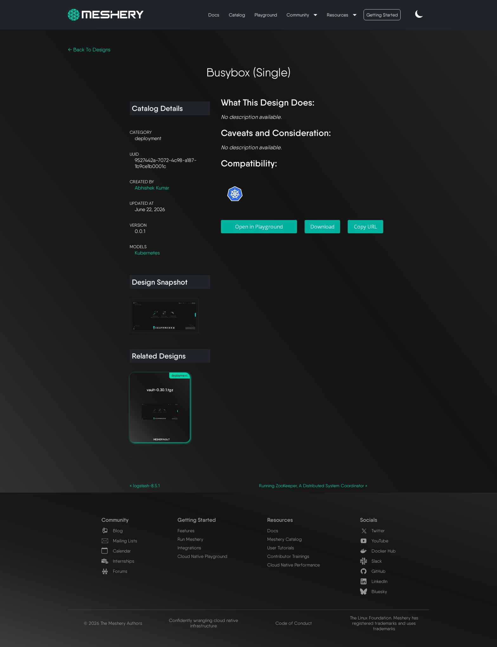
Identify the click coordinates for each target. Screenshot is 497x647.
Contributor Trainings (288, 556)
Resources (338, 14)
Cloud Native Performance (293, 564)
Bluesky (373, 591)
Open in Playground (259, 226)
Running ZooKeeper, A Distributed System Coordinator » (313, 485)
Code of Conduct (293, 623)
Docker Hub (378, 550)
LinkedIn (373, 581)
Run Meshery (190, 539)
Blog (112, 530)
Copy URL (365, 226)
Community (298, 14)
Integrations (189, 547)
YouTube (374, 540)
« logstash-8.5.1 (145, 485)
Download (322, 226)
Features (186, 530)
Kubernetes (147, 253)
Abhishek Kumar (152, 188)
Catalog (237, 14)
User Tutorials (280, 547)
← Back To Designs (89, 50)
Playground (266, 14)
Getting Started (382, 14)
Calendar (116, 550)
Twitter (372, 530)
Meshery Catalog (284, 539)
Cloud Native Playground (202, 556)
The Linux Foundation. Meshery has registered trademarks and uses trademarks (384, 623)
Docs (213, 14)
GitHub (372, 571)
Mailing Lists (119, 540)
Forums (114, 571)
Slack (371, 561)
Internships (117, 561)
